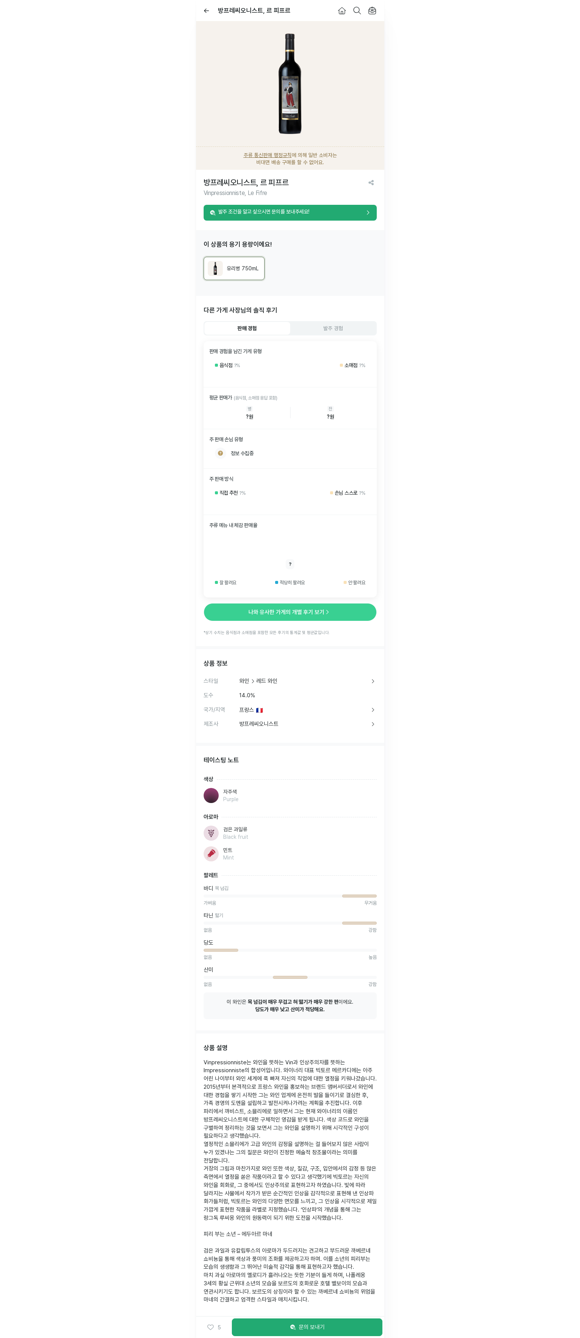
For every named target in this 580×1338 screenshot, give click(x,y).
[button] (214, 1327)
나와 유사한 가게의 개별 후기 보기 (290, 612)
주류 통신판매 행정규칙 (268, 155)
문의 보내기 (307, 1327)
